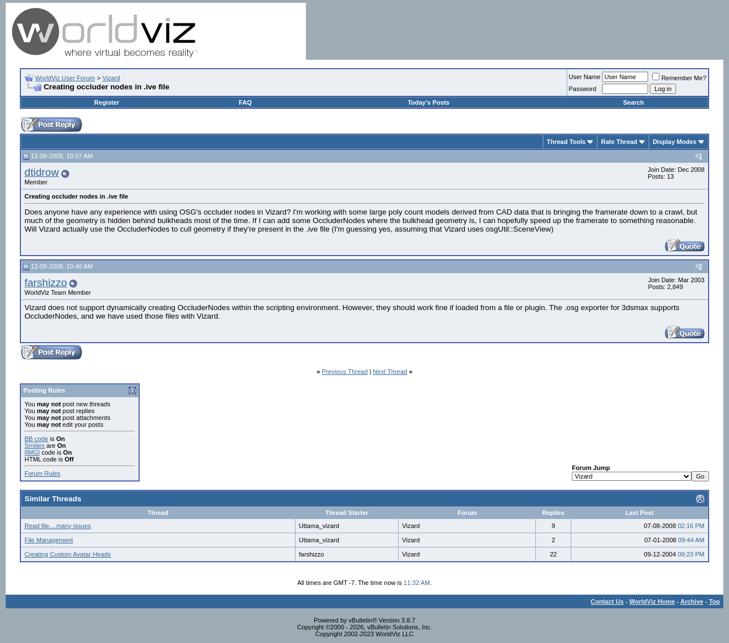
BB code (36, 438)
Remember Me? (679, 78)
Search (633, 102)
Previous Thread (345, 371)
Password (582, 88)
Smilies (34, 445)
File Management (48, 540)
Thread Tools (566, 141)
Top (714, 601)
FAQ (245, 102)
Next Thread (390, 371)
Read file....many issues (57, 525)
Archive (692, 601)
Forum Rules (42, 473)
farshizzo (45, 282)
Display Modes (675, 141)
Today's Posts (428, 102)
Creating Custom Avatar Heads (67, 554)
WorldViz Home (652, 601)
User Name (585, 76)
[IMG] (32, 452)
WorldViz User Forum (65, 78)
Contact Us (607, 601)
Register (106, 102)
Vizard (111, 78)
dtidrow (41, 172)
